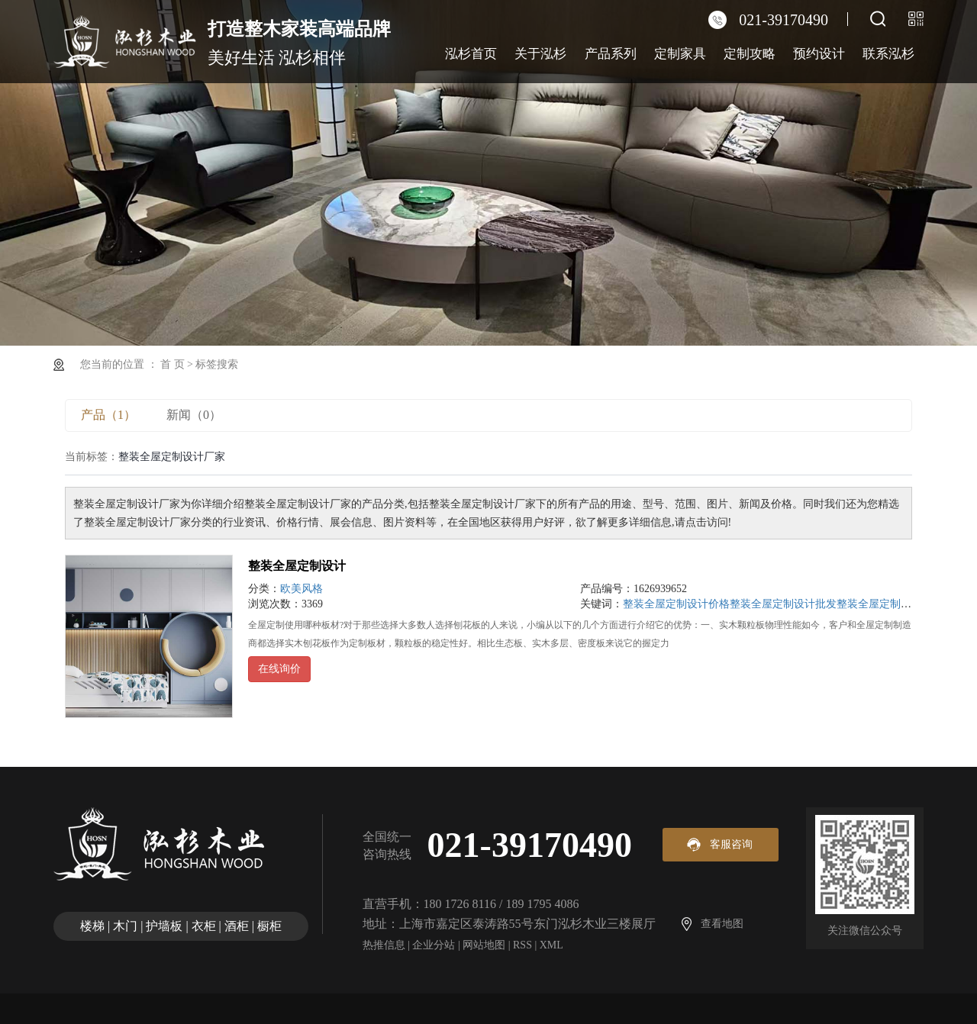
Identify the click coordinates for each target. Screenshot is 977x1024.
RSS (522, 945)
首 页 (172, 364)
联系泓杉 (888, 54)
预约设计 (819, 54)
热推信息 (384, 945)
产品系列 (611, 54)
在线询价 (279, 669)
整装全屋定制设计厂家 (890, 604)
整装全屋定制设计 (297, 565)
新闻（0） (193, 414)
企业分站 (433, 945)
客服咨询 (731, 844)
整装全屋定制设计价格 (676, 604)
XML (551, 945)
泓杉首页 (471, 54)
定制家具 (680, 54)
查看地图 (722, 923)
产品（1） (108, 414)
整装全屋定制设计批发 (783, 604)
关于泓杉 (540, 54)
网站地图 (484, 945)
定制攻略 (749, 54)
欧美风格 (301, 588)
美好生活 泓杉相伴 (299, 40)
